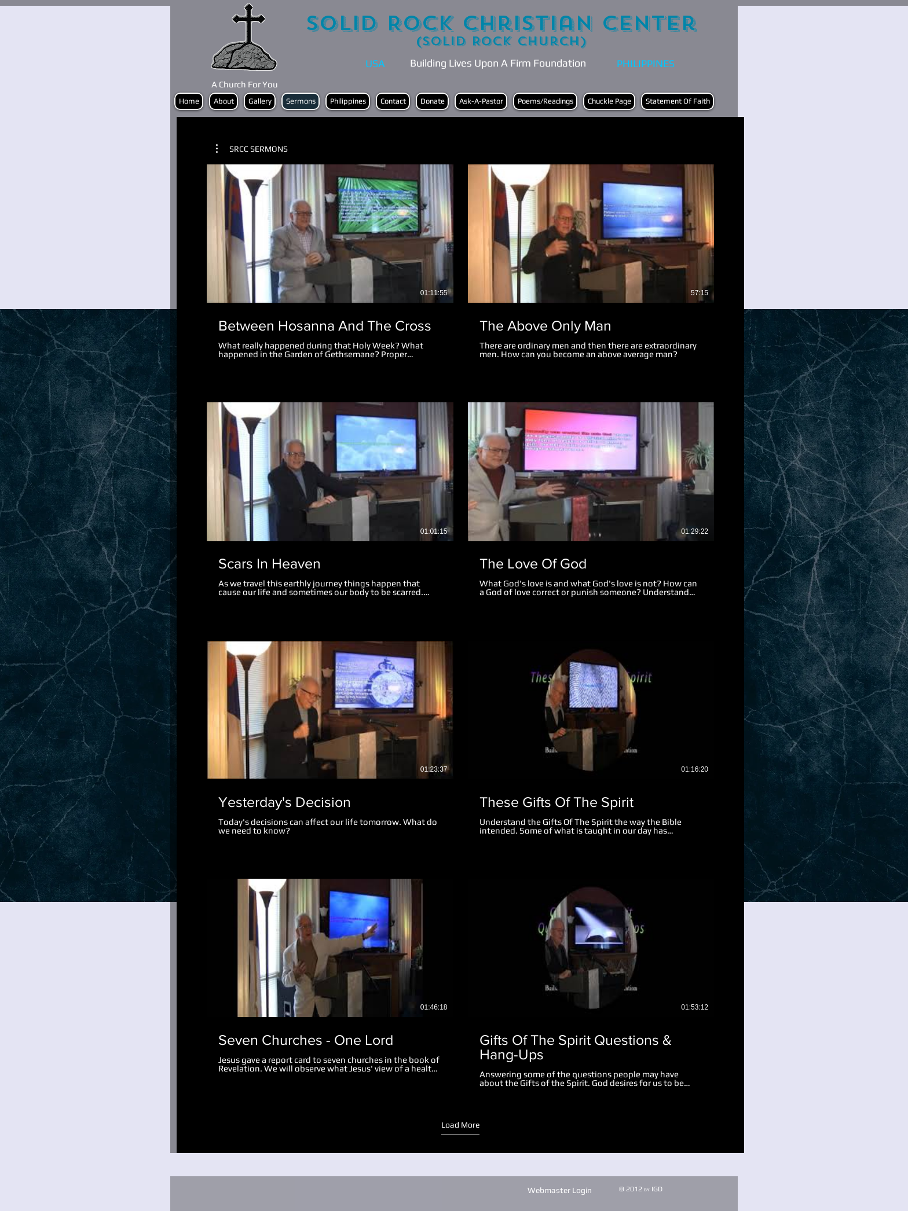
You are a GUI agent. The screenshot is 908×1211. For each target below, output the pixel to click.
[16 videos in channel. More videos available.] (460, 626)
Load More (460, 1124)
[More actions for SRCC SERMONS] (252, 148)
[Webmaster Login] (559, 1190)
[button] (252, 148)
